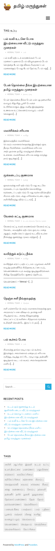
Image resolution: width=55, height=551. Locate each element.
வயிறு (25, 135)
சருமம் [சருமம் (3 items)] (24, 485)
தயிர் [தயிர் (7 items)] (18, 495)
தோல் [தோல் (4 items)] (40, 499)
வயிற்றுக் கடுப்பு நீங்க (18, 254)
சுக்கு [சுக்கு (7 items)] (7, 490)
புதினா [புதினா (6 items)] (45, 509)
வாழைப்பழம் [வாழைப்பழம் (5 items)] (12, 519)
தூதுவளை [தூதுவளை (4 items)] (37, 495)
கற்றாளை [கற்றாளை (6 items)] (28, 480)
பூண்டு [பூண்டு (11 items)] (8, 514)
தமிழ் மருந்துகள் (31, 6)
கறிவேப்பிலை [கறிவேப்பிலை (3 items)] (12, 480)
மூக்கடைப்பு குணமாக (18, 175)
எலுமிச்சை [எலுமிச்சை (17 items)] (42, 470)
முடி (30, 94)
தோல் (37, 221)
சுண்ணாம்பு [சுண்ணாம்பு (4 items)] (18, 490)
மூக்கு (25, 180)
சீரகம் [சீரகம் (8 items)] (45, 485)
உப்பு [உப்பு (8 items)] (46, 465)
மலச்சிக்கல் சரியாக (16, 131)
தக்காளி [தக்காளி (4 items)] (42, 490)
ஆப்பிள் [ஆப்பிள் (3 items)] (18, 465)
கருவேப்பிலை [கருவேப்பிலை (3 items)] (25, 475)
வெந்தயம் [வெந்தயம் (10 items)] (26, 524)
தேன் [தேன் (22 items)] (32, 499)
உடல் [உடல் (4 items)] (38, 465)
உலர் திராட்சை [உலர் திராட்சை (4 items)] (12, 470)
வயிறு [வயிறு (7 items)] (37, 514)
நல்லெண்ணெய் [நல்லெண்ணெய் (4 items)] (13, 504)
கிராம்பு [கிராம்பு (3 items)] (39, 480)
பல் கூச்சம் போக (15, 340)
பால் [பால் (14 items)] (37, 509)
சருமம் (31, 221)
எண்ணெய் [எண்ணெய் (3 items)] (28, 470)
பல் (24, 52)
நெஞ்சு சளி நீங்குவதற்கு (20, 299)
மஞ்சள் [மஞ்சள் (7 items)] (18, 514)
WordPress (19, 545)
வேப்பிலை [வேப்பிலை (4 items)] (29, 529)
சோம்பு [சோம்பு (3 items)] (31, 490)
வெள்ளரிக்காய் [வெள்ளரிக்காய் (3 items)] (13, 529)
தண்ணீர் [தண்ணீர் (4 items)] (9, 495)
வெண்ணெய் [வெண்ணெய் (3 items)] (11, 524)
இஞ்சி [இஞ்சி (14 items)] (28, 465)
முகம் (43, 221)
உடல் (25, 221)
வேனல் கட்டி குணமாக (19, 217)
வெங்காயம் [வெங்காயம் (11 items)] (28, 519)
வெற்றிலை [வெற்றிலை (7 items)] (40, 524)
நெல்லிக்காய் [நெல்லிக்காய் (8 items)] (31, 504)
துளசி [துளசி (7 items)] (26, 495)
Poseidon (33, 545)
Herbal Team (13, 52)
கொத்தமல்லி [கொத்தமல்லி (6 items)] (11, 485)
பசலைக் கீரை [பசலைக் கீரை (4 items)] (12, 509)
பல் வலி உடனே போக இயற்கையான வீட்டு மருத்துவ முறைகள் (24, 44)
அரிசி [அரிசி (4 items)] (8, 465)
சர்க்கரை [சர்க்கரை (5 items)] (35, 485)
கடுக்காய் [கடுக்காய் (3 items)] (9, 475)
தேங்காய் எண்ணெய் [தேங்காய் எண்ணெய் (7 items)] (16, 499)
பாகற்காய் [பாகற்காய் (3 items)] (26, 509)
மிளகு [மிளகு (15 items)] (28, 514)
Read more (10, 75)
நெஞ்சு (26, 303)
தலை (25, 94)
